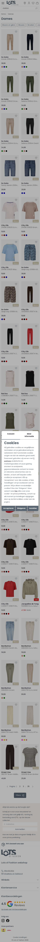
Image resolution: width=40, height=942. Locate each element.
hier (16, 491)
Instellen (33, 508)
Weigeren (21, 508)
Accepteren (8, 508)
